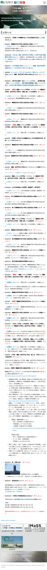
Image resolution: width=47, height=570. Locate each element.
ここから (41, 362)
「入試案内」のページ (11, 46)
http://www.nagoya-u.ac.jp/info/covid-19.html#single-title (20, 376)
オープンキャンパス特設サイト (14, 172)
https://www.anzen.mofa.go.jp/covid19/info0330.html (23, 401)
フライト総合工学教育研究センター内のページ (23, 269)
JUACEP (12, 543)
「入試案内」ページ (11, 108)
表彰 (43, 37)
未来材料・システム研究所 (35, 528)
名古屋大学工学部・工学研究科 (12, 529)
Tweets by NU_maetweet (8, 520)
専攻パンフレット (39, 487)
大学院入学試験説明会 (26, 499)
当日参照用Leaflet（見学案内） (14, 491)
